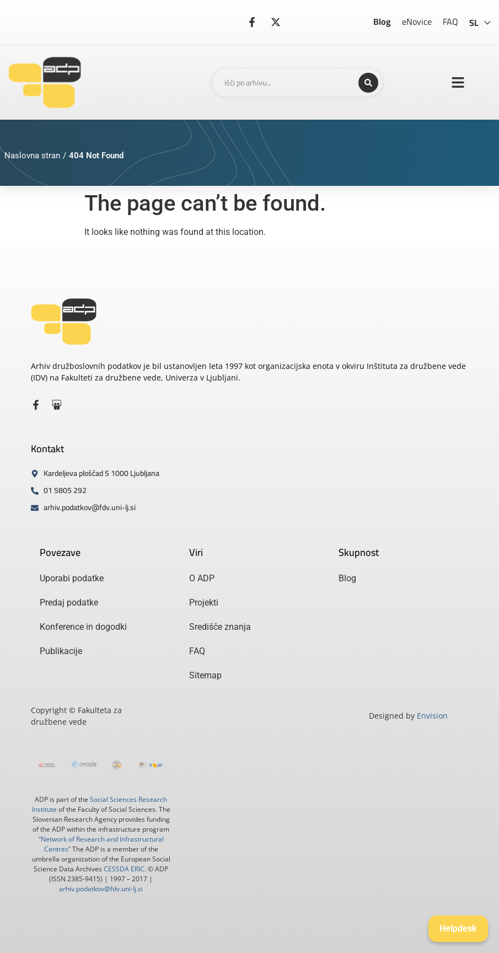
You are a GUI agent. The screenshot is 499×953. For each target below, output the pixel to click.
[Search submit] (368, 83)
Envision (432, 715)
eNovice (417, 21)
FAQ (450, 21)
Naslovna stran (32, 155)
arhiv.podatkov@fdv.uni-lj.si (101, 888)
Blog (382, 21)
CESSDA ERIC (124, 869)
